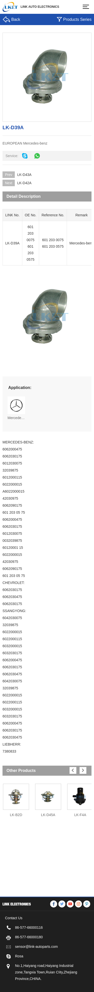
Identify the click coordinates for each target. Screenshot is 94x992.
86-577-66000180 (29, 958)
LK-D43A (24, 175)
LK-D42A (24, 183)
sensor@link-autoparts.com (36, 967)
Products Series (77, 19)
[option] (16, 798)
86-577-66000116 (29, 948)
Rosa (19, 977)
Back (15, 19)
